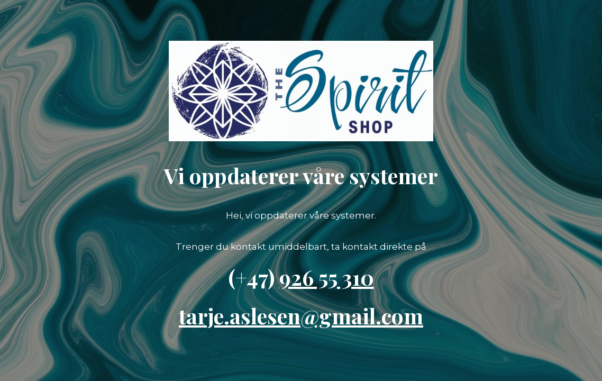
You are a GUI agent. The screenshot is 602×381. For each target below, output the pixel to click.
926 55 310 (326, 277)
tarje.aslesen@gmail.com (301, 316)
